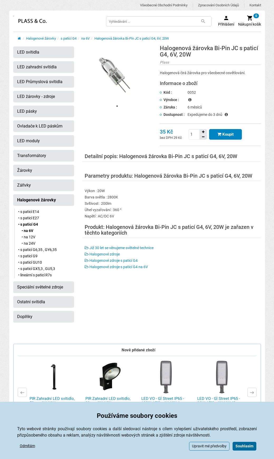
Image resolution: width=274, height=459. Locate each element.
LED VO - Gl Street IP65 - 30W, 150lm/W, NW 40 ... (218, 400)
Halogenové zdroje (102, 254)
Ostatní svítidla (31, 301)
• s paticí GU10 (30, 262)
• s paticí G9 (27, 256)
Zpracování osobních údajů (218, 5)
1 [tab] (117, 106)
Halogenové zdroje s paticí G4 (111, 260)
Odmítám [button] (27, 446)
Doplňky (24, 316)
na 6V (85, 38)
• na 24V (28, 243)
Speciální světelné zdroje (40, 287)
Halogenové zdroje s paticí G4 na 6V (116, 267)
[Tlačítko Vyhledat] (203, 21)
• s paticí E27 (28, 218)
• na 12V (28, 237)
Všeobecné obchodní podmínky (164, 5)
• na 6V (27, 231)
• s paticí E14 (28, 212)
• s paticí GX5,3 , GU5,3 (36, 269)
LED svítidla (28, 52)
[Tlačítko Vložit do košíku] (225, 134)
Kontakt (255, 5)
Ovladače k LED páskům (40, 126)
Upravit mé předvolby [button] (209, 446)
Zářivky (24, 185)
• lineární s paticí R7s (35, 275)
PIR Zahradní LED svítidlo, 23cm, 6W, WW (108, 400)
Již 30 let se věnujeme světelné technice (119, 248)
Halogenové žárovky (41, 38)
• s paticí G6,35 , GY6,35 (37, 250)
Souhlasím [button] (244, 446)
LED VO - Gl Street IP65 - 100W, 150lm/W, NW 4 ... (162, 400)
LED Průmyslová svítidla (40, 81)
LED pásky (27, 111)
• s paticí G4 (28, 224)
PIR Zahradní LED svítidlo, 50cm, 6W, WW (52, 400)
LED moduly (28, 140)
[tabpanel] (117, 73)
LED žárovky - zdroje (36, 96)
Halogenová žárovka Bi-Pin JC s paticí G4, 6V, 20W (131, 38)
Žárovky (24, 170)
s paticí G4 (68, 38)
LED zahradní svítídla (37, 66)
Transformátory (31, 155)
